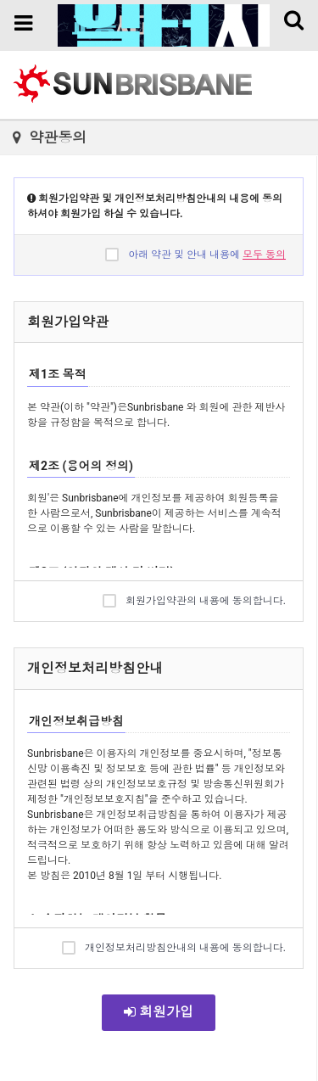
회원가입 (158, 1012)
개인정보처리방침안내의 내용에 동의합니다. (174, 947)
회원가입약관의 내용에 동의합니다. (194, 600)
